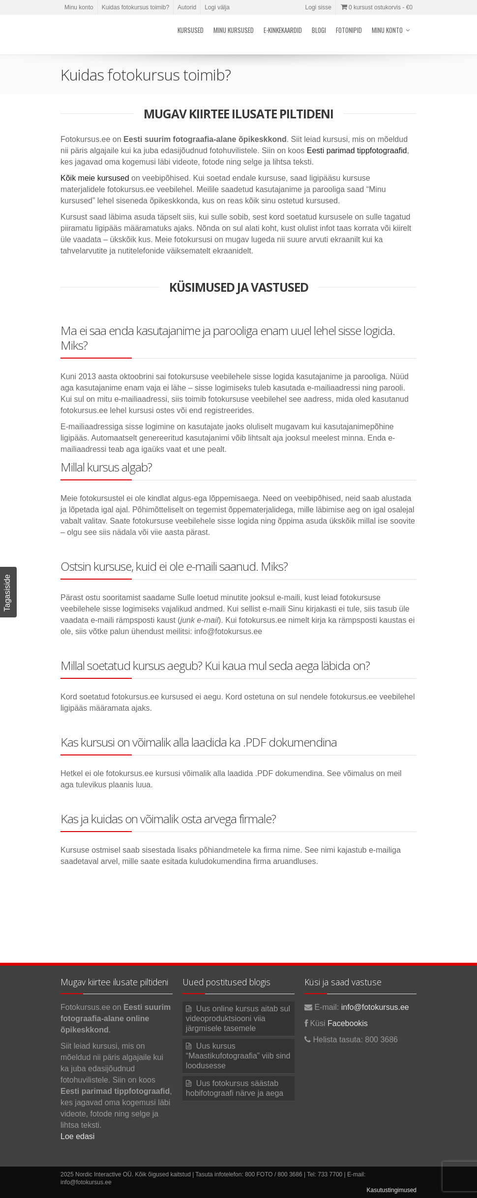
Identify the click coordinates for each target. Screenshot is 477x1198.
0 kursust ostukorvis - (376, 7)
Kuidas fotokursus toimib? (135, 7)
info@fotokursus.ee (375, 1007)
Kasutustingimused (392, 1190)
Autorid (187, 7)
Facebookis (348, 1023)
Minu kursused (233, 30)
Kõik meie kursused (94, 178)
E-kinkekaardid (283, 30)
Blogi (319, 30)
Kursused (191, 30)
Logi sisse (318, 7)
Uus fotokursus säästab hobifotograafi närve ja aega (234, 1088)
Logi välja (217, 7)
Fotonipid (349, 30)
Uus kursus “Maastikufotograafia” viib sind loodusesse (238, 1056)
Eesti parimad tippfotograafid (357, 150)
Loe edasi (77, 1136)
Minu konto (78, 7)
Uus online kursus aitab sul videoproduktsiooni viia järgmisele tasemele (238, 1018)
